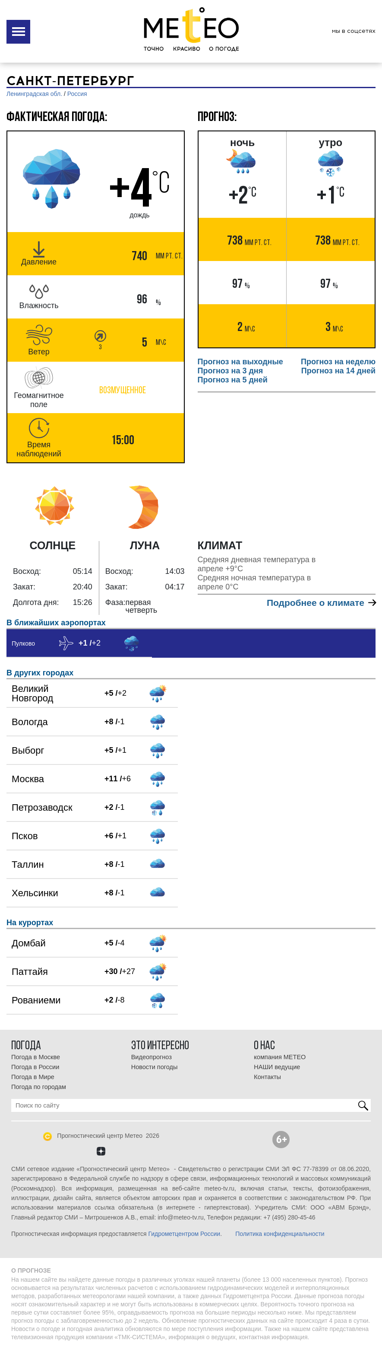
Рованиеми (36, 1000)
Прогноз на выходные (240, 361)
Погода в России (35, 1066)
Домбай (29, 943)
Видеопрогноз (151, 1057)
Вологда (30, 721)
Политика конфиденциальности (280, 1233)
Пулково (23, 643)
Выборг (28, 750)
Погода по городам (38, 1086)
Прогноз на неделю (338, 361)
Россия (77, 93)
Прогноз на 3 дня (230, 370)
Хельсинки (35, 893)
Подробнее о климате (321, 603)
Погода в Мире (32, 1076)
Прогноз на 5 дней (233, 380)
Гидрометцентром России (184, 1233)
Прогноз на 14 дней (338, 370)
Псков (25, 836)
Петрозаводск (42, 807)
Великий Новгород (32, 693)
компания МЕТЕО (280, 1057)
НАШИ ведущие (277, 1066)
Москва (28, 779)
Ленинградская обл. (34, 93)
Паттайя (30, 971)
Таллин (28, 864)
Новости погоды (154, 1066)
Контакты (267, 1076)
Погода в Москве (35, 1057)
